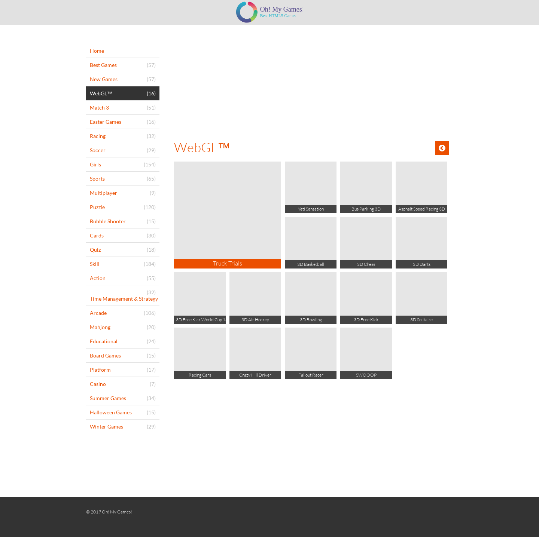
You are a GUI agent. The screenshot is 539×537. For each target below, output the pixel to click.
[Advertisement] (311, 81)
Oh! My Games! (117, 512)
